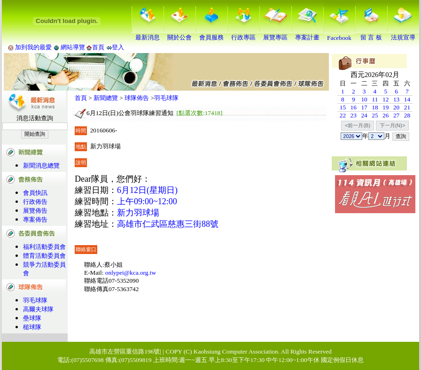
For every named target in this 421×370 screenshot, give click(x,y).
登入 (118, 47)
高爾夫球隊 (38, 309)
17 (364, 107)
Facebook (339, 35)
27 (396, 115)
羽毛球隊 (35, 300)
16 (354, 107)
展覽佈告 (35, 210)
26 (385, 115)
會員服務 (211, 34)
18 (375, 107)
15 (343, 107)
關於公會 (179, 34)
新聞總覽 (106, 97)
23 (354, 115)
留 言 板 (371, 34)
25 (375, 115)
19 (385, 107)
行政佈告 (35, 201)
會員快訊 (35, 192)
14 (407, 99)
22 (343, 115)
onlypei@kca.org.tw (130, 272)
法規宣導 (403, 34)
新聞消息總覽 (41, 165)
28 (407, 115)
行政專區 (243, 34)
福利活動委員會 (44, 246)
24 (364, 115)
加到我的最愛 (33, 47)
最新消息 (148, 34)
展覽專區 (275, 34)
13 (396, 99)
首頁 (98, 47)
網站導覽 (73, 47)
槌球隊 (32, 327)
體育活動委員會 (44, 255)
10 (364, 99)
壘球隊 (32, 318)
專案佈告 (35, 219)
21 (407, 107)
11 (375, 99)
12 (385, 99)
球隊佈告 (137, 97)
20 (396, 107)
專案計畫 (307, 34)
